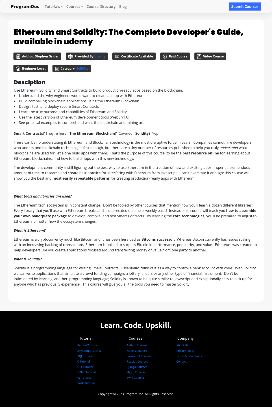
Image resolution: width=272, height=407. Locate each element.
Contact (181, 361)
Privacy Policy (185, 351)
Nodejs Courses (137, 351)
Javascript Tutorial (89, 351)
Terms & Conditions (189, 356)
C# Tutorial (84, 378)
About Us (182, 345)
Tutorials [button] (52, 6)
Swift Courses (135, 378)
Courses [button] (73, 6)
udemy (99, 56)
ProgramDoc (25, 6)
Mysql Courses (136, 372)
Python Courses (137, 345)
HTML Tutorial (86, 372)
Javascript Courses (139, 356)
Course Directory (101, 6)
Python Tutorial (87, 345)
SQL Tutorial (85, 356)
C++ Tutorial (85, 367)
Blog (123, 6)
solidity (82, 68)
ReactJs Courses (137, 361)
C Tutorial (83, 361)
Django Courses (137, 367)
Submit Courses (245, 6)
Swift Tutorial (86, 383)
